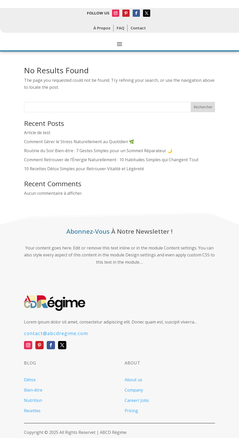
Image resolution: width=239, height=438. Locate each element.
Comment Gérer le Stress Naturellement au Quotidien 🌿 (79, 141)
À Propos (101, 27)
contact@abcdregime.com (56, 333)
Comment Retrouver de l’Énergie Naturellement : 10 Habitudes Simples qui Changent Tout (111, 160)
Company (134, 390)
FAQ (120, 27)
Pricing (131, 410)
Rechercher (203, 106)
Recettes (32, 410)
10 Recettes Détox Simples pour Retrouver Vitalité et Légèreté (84, 169)
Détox (30, 380)
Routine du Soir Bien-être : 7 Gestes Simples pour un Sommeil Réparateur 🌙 (98, 150)
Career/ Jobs (137, 400)
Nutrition (33, 400)
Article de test (37, 132)
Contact (138, 27)
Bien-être (33, 390)
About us (133, 380)
